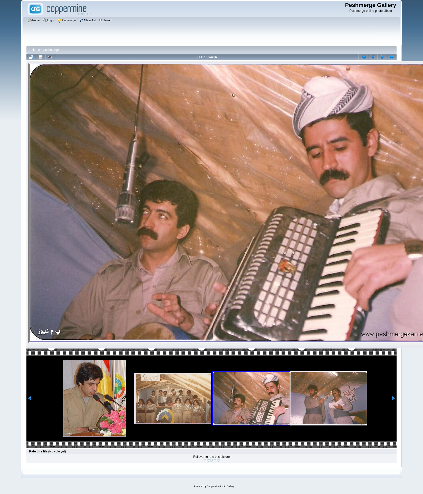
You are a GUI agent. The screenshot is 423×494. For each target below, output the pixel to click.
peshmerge (51, 50)
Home (36, 50)
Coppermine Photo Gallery (220, 486)
